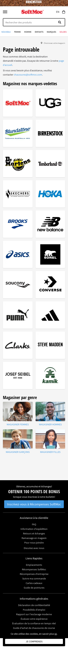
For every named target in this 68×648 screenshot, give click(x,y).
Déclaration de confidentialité (34, 605)
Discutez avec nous (34, 548)
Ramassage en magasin (34, 538)
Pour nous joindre (34, 542)
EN (57, 11)
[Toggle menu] (5, 12)
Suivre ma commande (34, 578)
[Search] (34, 22)
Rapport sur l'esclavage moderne (34, 614)
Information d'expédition (34, 529)
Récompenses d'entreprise (34, 574)
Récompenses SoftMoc (34, 569)
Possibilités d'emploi (34, 609)
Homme (27, 31)
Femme (17, 31)
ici (56, 633)
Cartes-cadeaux (34, 583)
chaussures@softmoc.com (28, 74)
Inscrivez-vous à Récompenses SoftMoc (34, 504)
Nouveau (6, 31)
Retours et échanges (34, 533)
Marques (51, 31)
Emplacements (34, 564)
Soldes (63, 31)
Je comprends (34, 641)
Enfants (39, 31)
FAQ (34, 524)
